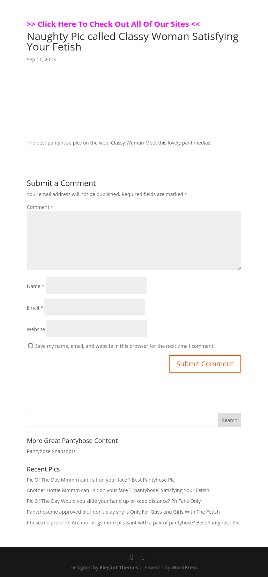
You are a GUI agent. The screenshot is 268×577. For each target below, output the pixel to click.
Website (36, 329)
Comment (40, 207)
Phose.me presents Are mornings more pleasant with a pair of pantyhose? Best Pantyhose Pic (133, 522)
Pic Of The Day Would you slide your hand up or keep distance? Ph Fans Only (114, 501)
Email (35, 307)
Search (229, 420)
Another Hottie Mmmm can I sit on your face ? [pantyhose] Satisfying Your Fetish (118, 490)
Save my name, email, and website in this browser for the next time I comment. (125, 346)
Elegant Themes (119, 567)
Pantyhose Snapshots (51, 451)
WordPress (184, 567)
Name (36, 286)
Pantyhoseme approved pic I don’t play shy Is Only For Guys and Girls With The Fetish (123, 511)
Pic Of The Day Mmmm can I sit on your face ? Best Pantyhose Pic (100, 479)
